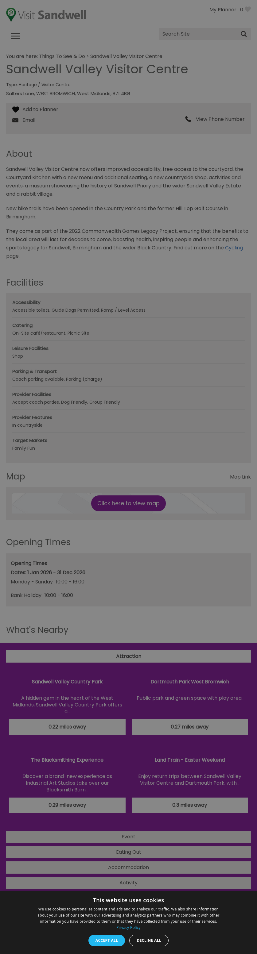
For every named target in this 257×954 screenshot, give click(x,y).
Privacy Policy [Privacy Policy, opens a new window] (128, 927)
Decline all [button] (149, 940)
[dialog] (128, 477)
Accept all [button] (106, 940)
